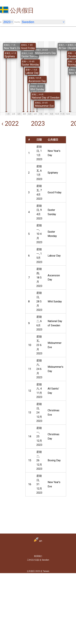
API (38, 541)
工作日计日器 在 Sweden (38, 560)
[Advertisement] (10, 146)
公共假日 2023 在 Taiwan (38, 571)
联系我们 (38, 556)
